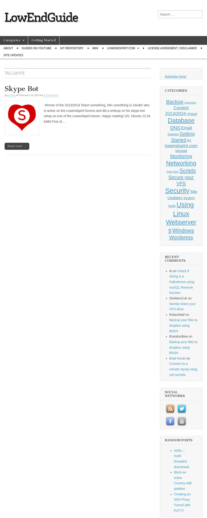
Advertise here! (175, 76)
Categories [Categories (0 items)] (190, 102)
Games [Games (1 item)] (173, 134)
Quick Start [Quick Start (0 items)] (172, 171)
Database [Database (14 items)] (181, 120)
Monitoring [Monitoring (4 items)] (181, 156)
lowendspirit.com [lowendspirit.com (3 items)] (181, 145)
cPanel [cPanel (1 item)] (192, 114)
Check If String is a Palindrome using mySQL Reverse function (181, 282)
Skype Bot (22, 89)
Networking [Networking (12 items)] (181, 163)
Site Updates (13, 55)
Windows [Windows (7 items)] (183, 231)
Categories (12, 40)
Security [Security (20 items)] (177, 190)
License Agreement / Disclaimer (172, 48)
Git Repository (71, 48)
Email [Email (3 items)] (186, 127)
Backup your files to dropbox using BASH (183, 325)
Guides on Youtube (36, 48)
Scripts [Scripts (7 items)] (188, 171)
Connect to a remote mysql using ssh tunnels (183, 369)
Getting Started (44, 40)
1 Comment (51, 95)
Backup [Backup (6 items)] (174, 102)
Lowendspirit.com (121, 48)
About (8, 48)
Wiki (95, 48)
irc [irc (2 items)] (189, 140)
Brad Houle (177, 358)
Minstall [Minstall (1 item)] (181, 151)
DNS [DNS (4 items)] (175, 127)
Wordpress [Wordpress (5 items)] (181, 237)
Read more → (17, 146)
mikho (12, 95)
